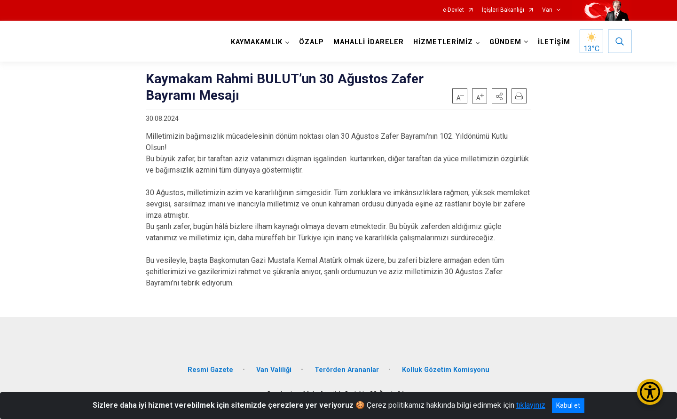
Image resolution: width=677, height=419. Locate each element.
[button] (499, 95)
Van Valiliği (273, 370)
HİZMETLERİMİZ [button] (443, 42)
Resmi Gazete (210, 370)
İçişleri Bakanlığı (503, 10)
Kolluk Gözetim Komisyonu (445, 370)
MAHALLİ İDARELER (368, 42)
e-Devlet (453, 10)
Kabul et (568, 405)
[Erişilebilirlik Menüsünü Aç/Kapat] (650, 392)
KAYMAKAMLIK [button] (257, 42)
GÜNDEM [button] (505, 42)
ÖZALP (311, 42)
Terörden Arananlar (347, 370)
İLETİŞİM (554, 42)
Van (547, 10)
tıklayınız (530, 405)
